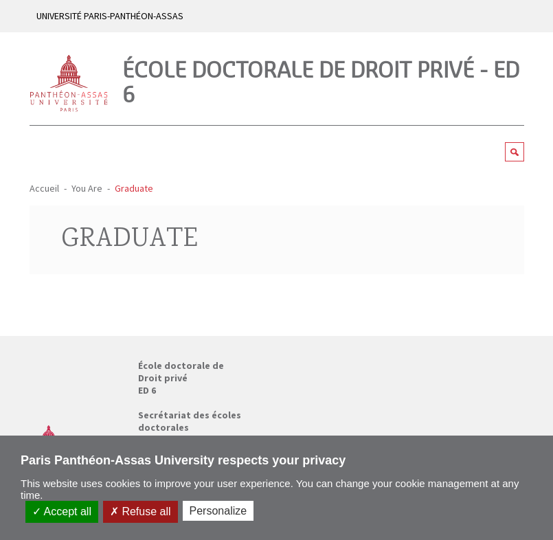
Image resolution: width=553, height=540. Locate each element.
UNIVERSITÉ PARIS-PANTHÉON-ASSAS (109, 16)
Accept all (61, 511)
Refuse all (140, 511)
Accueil (44, 188)
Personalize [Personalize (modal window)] (218, 511)
